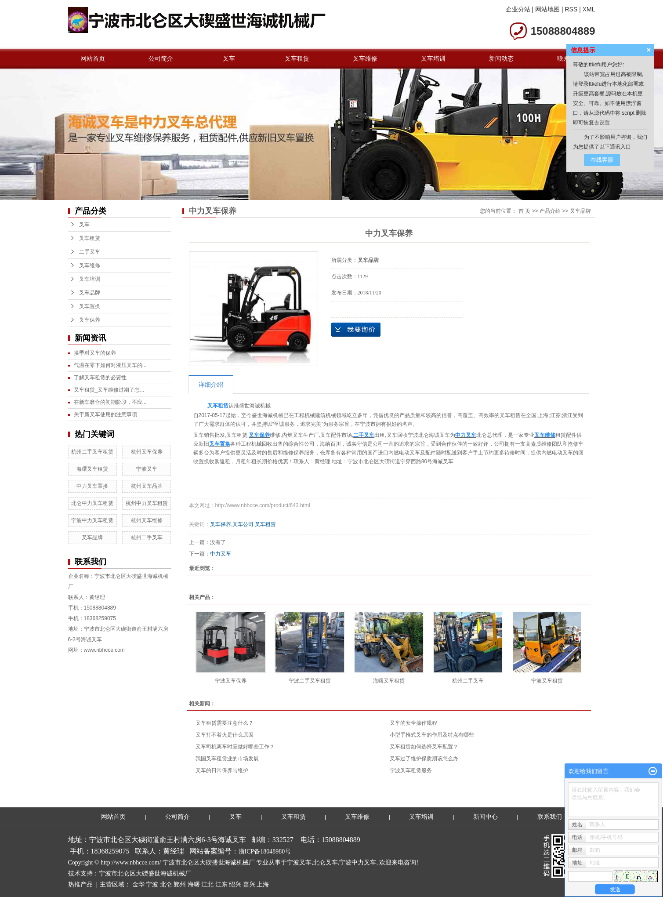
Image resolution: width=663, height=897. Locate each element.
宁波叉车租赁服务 (411, 770)
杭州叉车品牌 (147, 486)
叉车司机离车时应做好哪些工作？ (235, 747)
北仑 (166, 884)
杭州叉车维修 (147, 520)
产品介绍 (550, 211)
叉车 (229, 58)
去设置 (602, 123)
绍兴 (235, 884)
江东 (221, 884)
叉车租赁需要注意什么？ (225, 723)
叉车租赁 (297, 58)
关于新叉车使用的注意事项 (105, 414)
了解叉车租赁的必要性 (100, 377)
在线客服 (602, 159)
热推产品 (80, 884)
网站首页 (92, 58)
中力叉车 (220, 554)
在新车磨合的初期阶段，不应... (110, 402)
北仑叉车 (325, 862)
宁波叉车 (146, 469)
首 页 (524, 211)
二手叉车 (89, 252)
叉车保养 (89, 320)
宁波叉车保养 (230, 681)
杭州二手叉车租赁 (92, 452)
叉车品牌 (89, 293)
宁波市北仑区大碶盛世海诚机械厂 (145, 873)
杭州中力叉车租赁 (147, 503)
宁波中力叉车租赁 (92, 520)
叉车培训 (433, 58)
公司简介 (161, 58)
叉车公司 (243, 524)
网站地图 (547, 9)
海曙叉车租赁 (92, 469)
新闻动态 (501, 58)
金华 (138, 884)
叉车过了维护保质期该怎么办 (424, 758)
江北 (207, 884)
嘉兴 (249, 884)
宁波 (152, 884)
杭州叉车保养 (147, 452)
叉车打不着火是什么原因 (225, 735)
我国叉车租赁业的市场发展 (227, 758)
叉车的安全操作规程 (413, 723)
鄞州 (180, 884)
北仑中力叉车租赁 (92, 503)
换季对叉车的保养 (95, 353)
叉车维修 (365, 58)
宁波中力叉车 (357, 862)
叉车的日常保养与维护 (222, 770)
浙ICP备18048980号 (265, 851)
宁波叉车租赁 (547, 681)
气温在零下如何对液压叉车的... (110, 365)
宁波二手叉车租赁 (310, 681)
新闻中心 (485, 816)
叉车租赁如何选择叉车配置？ (424, 747)
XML (589, 9)
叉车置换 (89, 306)
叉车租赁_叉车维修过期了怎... (109, 390)
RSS (571, 9)
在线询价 (355, 330)
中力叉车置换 (92, 486)
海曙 (194, 884)
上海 (263, 884)
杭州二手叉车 (147, 537)
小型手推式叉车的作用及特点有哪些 (432, 735)
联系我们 (549, 816)
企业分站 (518, 9)
